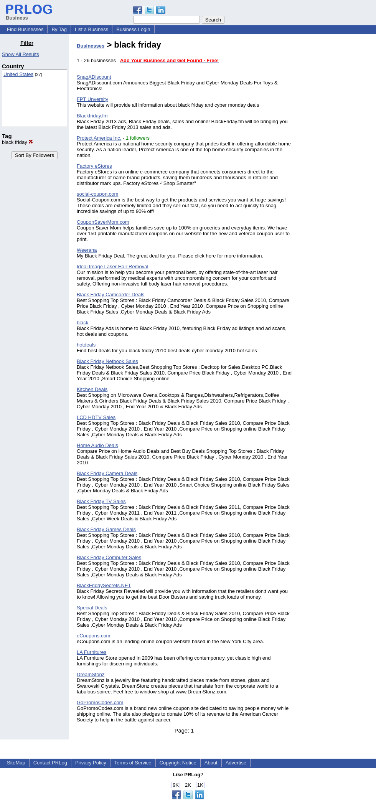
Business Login (133, 29)
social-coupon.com (97, 194)
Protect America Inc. (99, 138)
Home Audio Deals (97, 445)
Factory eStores (94, 166)
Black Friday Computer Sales (109, 557)
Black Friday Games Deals (106, 529)
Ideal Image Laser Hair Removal (112, 266)
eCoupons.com (93, 636)
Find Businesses (25, 29)
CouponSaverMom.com (103, 222)
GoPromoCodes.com (100, 702)
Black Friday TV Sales (101, 501)
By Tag (59, 29)
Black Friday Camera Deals (107, 473)
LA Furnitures (91, 652)
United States (18, 74)
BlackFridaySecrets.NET (104, 585)
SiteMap (16, 763)
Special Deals (92, 608)
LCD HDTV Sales (96, 417)
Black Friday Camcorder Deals (110, 294)
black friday (17, 142)
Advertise (236, 763)
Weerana (87, 250)
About (211, 763)
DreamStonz (90, 674)
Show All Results (20, 54)
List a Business (91, 29)
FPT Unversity (92, 99)
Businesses (90, 46)
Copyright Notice (178, 763)
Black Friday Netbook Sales (107, 361)
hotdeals (86, 345)
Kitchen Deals (92, 389)
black (82, 322)
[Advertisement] (337, 155)
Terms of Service (133, 763)
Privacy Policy (90, 763)
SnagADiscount (94, 77)
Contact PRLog (50, 763)
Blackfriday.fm (92, 116)
